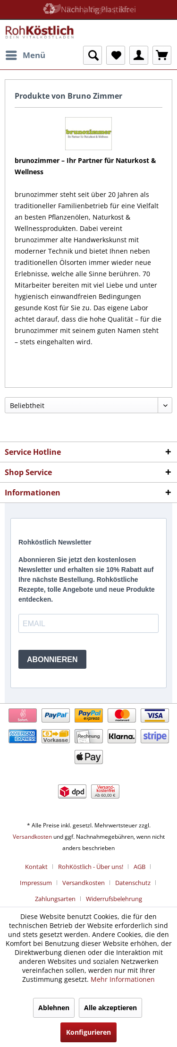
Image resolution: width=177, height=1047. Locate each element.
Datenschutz (133, 882)
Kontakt (36, 866)
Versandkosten (32, 837)
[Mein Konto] (138, 55)
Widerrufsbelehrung (114, 898)
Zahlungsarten (55, 898)
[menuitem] (25, 55)
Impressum (36, 882)
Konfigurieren (88, 1032)
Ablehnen (53, 1007)
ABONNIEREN (52, 659)
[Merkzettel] (115, 55)
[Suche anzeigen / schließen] (92, 55)
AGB (139, 866)
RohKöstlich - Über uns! (90, 866)
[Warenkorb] (161, 55)
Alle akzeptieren (110, 1007)
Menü (25, 54)
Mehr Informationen (123, 979)
